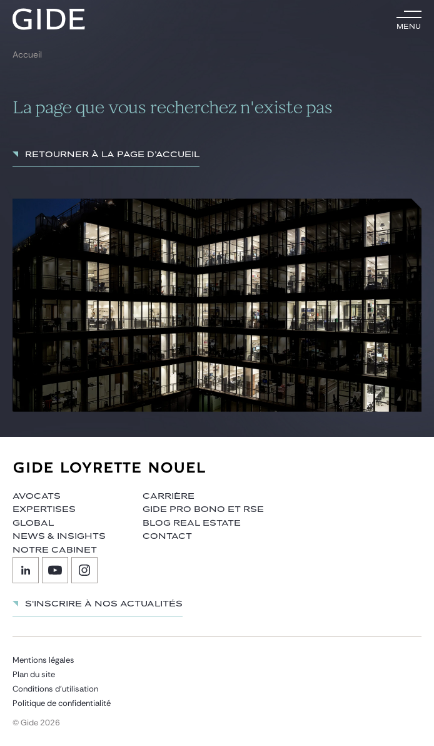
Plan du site (34, 674)
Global (33, 523)
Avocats (37, 496)
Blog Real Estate (192, 523)
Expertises (44, 509)
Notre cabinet (55, 550)
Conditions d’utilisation (55, 688)
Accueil (27, 54)
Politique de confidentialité (62, 703)
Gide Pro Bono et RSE (203, 509)
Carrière (168, 496)
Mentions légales (43, 660)
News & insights (59, 536)
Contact (167, 536)
